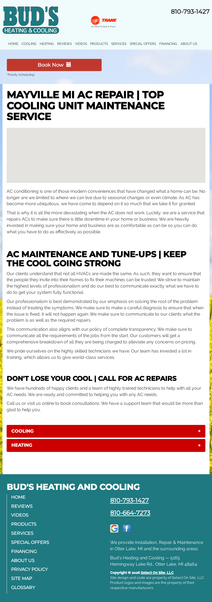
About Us (189, 44)
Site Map (21, 578)
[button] (106, 431)
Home (13, 44)
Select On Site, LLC (157, 573)
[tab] (106, 431)
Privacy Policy (29, 569)
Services (118, 44)
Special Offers (143, 44)
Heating (47, 44)
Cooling (29, 44)
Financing (168, 44)
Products (99, 44)
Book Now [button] (54, 65)
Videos (81, 44)
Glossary (23, 587)
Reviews (64, 44)
